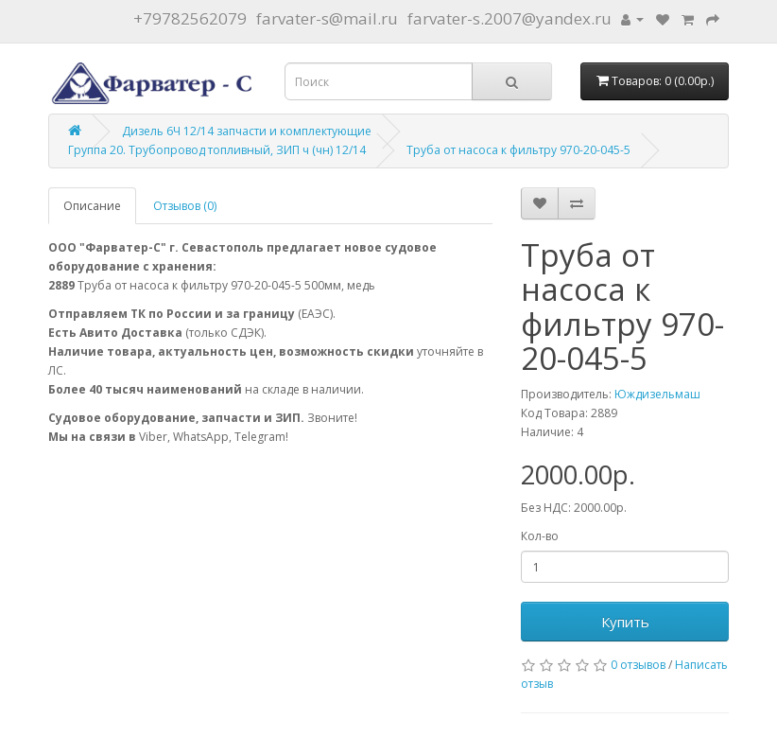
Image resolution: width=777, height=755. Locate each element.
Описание (92, 206)
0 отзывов (638, 665)
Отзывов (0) (184, 206)
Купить (625, 621)
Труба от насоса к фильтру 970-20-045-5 (518, 150)
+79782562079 (190, 18)
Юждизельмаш (657, 394)
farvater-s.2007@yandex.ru (509, 18)
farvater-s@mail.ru (327, 18)
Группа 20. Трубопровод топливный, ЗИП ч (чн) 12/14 (217, 150)
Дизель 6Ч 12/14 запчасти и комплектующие (246, 131)
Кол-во (540, 536)
